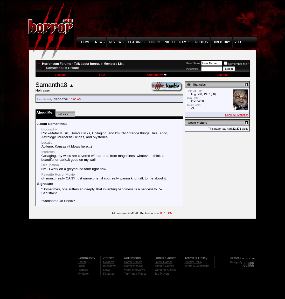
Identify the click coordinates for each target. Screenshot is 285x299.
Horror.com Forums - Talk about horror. (71, 64)
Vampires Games (165, 269)
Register (61, 74)
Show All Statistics (236, 114)
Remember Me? (236, 63)
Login (81, 265)
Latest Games (163, 261)
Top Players (162, 273)
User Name (193, 63)
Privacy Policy (193, 261)
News (106, 269)
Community (156, 74)
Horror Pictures (133, 265)
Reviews (108, 261)
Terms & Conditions (197, 265)
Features (108, 273)
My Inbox (83, 273)
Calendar (223, 74)
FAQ (102, 74)
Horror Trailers (133, 261)
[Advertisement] (168, 22)
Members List (113, 64)
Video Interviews (134, 269)
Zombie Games (164, 265)
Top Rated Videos (135, 273)
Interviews (109, 265)
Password (192, 68)
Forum (82, 261)
